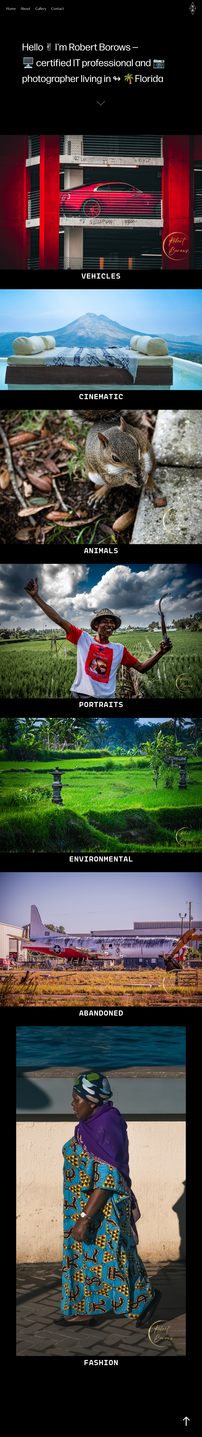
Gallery (40, 8)
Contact (57, 8)
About (25, 8)
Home (11, 8)
